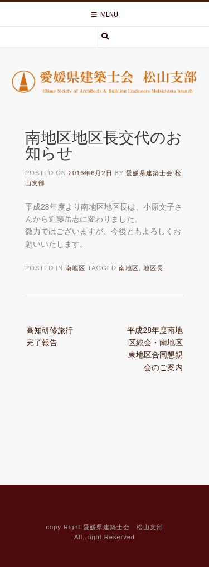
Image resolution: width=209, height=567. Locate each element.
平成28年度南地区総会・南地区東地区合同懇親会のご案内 (155, 349)
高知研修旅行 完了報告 (53, 336)
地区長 (153, 268)
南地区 (75, 268)
